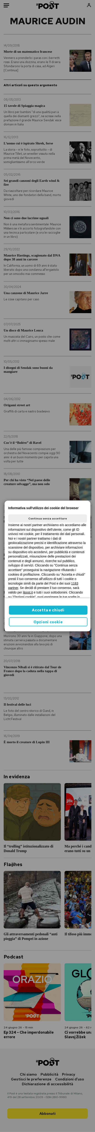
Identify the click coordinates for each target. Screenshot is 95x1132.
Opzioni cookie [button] (48, 622)
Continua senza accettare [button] (47, 518)
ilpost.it (28, 592)
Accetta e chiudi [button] (48, 610)
